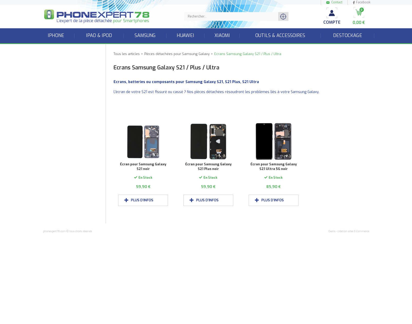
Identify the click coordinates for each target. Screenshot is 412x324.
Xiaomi (222, 35)
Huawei (185, 35)
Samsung (145, 35)
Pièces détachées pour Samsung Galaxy (177, 54)
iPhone (56, 35)
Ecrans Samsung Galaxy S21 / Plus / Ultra (247, 54)
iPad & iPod (99, 35)
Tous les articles (127, 54)
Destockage (347, 35)
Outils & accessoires (280, 35)
